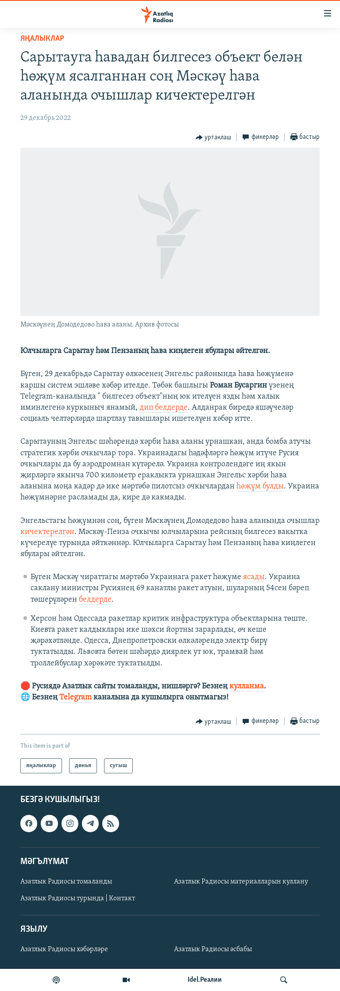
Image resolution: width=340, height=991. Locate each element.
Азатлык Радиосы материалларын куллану (241, 881)
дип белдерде (163, 407)
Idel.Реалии (205, 979)
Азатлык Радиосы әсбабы (213, 949)
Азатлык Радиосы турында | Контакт (77, 898)
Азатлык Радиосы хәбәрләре (64, 949)
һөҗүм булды (260, 486)
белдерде (95, 599)
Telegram (75, 697)
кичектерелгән (47, 532)
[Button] (214, 137)
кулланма (246, 686)
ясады (254, 577)
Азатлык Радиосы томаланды (66, 881)
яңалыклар (42, 39)
